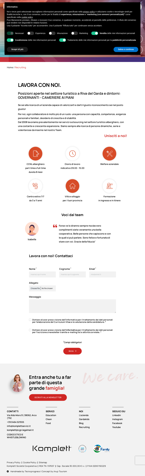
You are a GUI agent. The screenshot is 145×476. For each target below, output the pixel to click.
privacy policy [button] (89, 12)
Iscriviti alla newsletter (47, 397)
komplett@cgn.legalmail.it (20, 430)
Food (48, 423)
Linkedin (116, 415)
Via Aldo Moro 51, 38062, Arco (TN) (22, 417)
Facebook (117, 423)
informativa (71, 319)
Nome (33, 268)
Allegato (33, 282)
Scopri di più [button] (17, 49)
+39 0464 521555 (15, 422)
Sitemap (43, 462)
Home (10, 67)
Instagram (117, 419)
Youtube (116, 427)
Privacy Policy (14, 462)
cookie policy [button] (27, 17)
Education (51, 415)
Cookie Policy (29, 462)
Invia (72, 351)
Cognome (65, 268)
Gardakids (84, 419)
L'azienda (84, 415)
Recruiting (84, 427)
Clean (49, 419)
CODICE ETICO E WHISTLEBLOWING (16, 436)
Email (92, 268)
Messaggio (35, 296)
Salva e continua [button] (126, 49)
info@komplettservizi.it (19, 426)
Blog (81, 423)
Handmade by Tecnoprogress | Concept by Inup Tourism (37, 471)
